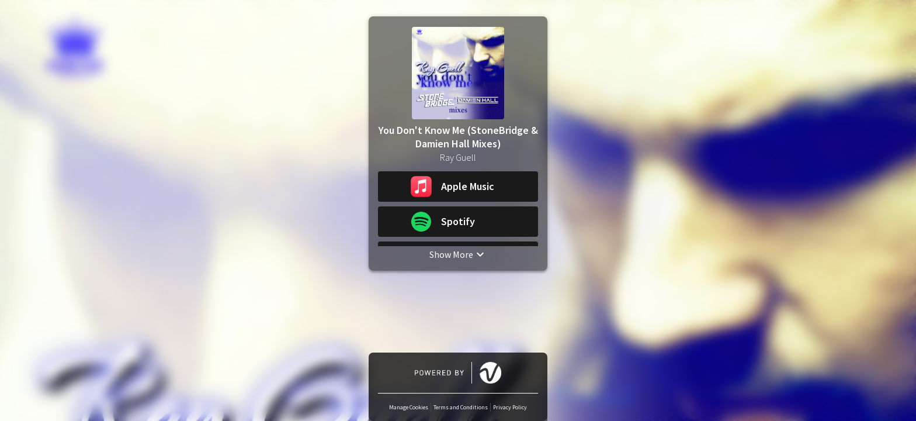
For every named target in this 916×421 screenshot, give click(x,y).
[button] (458, 186)
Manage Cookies (408, 407)
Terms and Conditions (460, 407)
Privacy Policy (510, 407)
